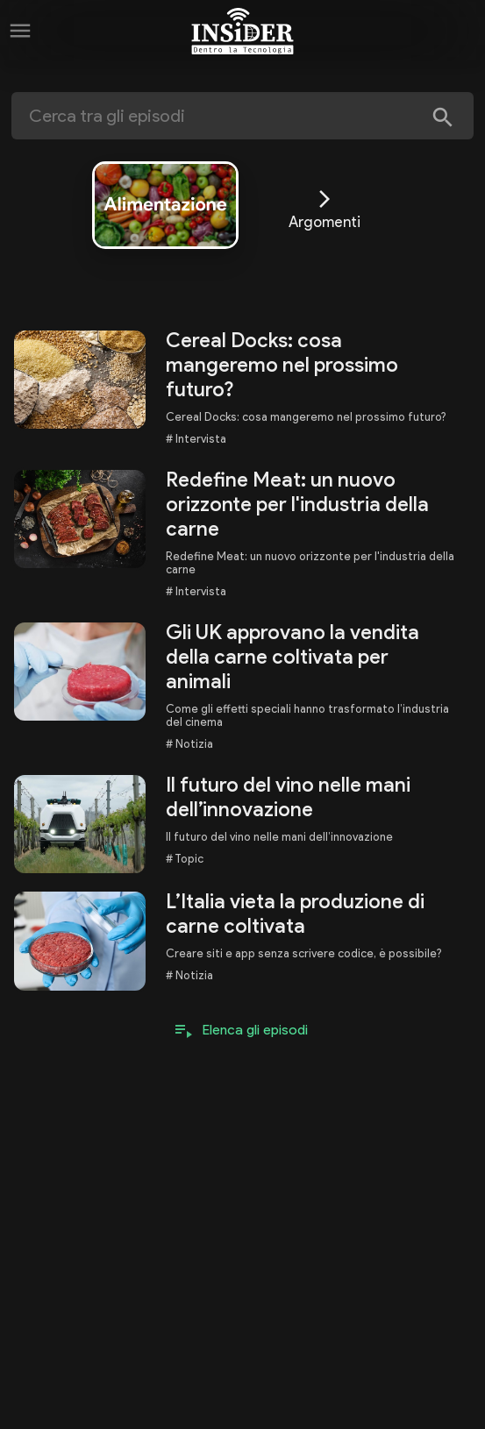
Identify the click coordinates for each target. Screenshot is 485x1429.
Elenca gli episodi (255, 1029)
